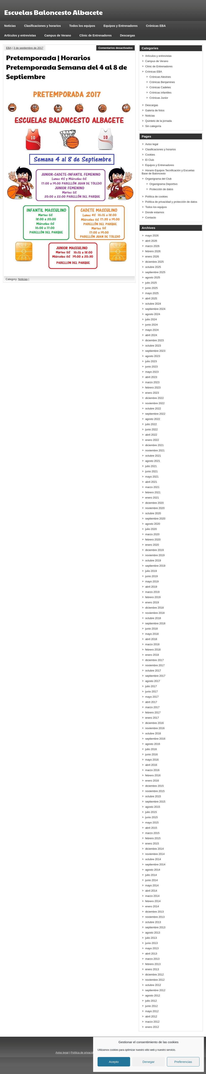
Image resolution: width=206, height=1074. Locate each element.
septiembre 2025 (155, 272)
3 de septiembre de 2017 (28, 47)
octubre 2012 (153, 985)
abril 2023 (151, 377)
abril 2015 (151, 827)
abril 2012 (151, 1016)
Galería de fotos (154, 110)
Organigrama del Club (158, 178)
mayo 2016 (151, 759)
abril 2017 (151, 702)
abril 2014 (151, 890)
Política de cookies (156, 196)
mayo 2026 (151, 235)
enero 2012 (152, 1027)
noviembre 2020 (155, 508)
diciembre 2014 (154, 848)
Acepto (114, 1062)
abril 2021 (151, 481)
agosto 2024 (152, 314)
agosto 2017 (152, 681)
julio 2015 (151, 812)
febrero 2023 (153, 387)
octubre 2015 (153, 796)
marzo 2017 (152, 707)
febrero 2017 (153, 712)
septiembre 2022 (155, 413)
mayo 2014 (151, 885)
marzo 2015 (152, 833)
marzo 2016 (152, 770)
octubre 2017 (153, 670)
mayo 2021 (151, 476)
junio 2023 (151, 366)
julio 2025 (151, 282)
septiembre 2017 (155, 675)
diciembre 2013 (154, 911)
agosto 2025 (152, 277)
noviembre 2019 (155, 555)
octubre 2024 (153, 303)
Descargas (127, 35)
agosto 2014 (152, 869)
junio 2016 (151, 754)
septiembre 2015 (155, 801)
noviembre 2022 (155, 403)
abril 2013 (151, 953)
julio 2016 (151, 749)
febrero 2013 (153, 964)
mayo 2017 (151, 696)
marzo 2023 (152, 382)
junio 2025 (151, 288)
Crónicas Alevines (160, 76)
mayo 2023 (151, 371)
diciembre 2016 (154, 723)
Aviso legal (151, 144)
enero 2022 (152, 440)
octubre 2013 (153, 922)
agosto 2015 (152, 806)
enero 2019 (152, 602)
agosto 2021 (152, 460)
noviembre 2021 (155, 450)
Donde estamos (154, 212)
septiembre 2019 (155, 565)
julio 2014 (151, 875)
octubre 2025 (153, 267)
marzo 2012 (152, 1021)
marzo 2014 (152, 895)
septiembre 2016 (155, 738)
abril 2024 (151, 335)
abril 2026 (151, 240)
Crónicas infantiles (160, 92)
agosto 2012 (152, 995)
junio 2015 (151, 817)
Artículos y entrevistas (20, 35)
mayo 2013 (151, 948)
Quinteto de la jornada (158, 120)
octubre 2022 (153, 408)
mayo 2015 (151, 822)
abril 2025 (151, 298)
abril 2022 (151, 434)
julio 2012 (151, 1000)
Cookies (150, 154)
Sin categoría (153, 126)
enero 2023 (152, 392)
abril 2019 (151, 586)
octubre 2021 (153, 455)
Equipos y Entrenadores (121, 25)
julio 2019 (151, 571)
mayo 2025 (151, 293)
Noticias (10, 25)
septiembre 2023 (155, 350)
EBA (8, 47)
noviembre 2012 (155, 979)
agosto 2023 (152, 356)
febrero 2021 (153, 492)
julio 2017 (151, 686)
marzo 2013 (152, 958)
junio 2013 (151, 943)
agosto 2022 (152, 419)
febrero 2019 (153, 597)
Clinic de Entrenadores (95, 35)
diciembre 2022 (154, 398)
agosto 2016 (152, 743)
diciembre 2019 (154, 550)
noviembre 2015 (155, 791)
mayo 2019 (151, 581)
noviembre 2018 (155, 612)
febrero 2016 (153, 775)
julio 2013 (151, 937)
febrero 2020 (153, 539)
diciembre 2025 (154, 261)
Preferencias (183, 1062)
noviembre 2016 (155, 728)
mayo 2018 (151, 633)
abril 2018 (151, 639)
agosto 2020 (152, 523)
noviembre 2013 (155, 916)
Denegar (149, 1062)
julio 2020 (151, 529)
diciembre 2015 (154, 785)
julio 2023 (151, 361)
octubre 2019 (153, 560)
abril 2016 (151, 764)
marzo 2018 (152, 644)
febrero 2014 (153, 901)
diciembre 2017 (154, 660)
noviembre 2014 (155, 854)
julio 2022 (151, 424)
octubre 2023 (153, 345)
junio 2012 (151, 1006)
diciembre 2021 (154, 445)
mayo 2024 (151, 329)
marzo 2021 (152, 487)
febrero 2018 (153, 649)
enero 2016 (152, 780)
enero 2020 (152, 544)
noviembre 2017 (155, 665)
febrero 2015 (153, 838)
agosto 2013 (152, 932)
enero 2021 (152, 497)
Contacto (150, 217)
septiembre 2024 (155, 308)
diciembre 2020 (154, 502)
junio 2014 (151, 880)
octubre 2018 (153, 618)
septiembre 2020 (155, 518)
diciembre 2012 (154, 974)
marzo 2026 (152, 246)
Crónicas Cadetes (160, 87)
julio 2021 (151, 466)
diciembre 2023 (154, 340)
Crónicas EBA (156, 25)
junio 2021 (151, 471)
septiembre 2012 (155, 990)
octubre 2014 (153, 859)
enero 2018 (152, 654)
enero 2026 (152, 256)
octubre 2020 (153, 513)
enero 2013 (152, 969)
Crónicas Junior (158, 97)
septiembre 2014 (155, 864)
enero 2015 (152, 843)
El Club (149, 159)
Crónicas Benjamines (162, 82)
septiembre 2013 (155, 927)
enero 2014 (152, 906)
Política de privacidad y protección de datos (171, 201)
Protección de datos (161, 189)
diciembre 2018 (154, 607)
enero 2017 (152, 717)
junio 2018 (151, 628)
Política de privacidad (83, 1052)
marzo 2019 (152, 591)
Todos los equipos (82, 25)
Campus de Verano (57, 35)
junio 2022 (151, 429)
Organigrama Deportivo (163, 184)
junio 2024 (151, 324)
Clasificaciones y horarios (42, 25)
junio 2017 (151, 691)
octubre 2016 (153, 733)
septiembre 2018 (155, 623)
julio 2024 (151, 319)
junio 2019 (151, 576)
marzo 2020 (152, 534)
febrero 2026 (153, 251)
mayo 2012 (151, 1011)
